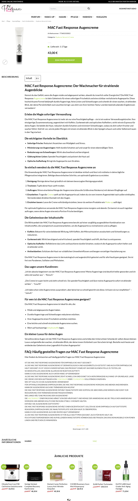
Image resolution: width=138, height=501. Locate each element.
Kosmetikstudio (127, 8)
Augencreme (39, 98)
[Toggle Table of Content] (35, 78)
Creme (50, 194)
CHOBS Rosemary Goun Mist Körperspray (79, 485)
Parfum (36, 17)
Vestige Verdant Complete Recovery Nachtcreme (32, 486)
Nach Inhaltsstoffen (28, 21)
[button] (5, 62)
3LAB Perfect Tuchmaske (102, 484)
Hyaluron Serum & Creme (43, 21)
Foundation (78, 379)
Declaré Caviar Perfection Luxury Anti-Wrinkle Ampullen (57, 486)
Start (3, 21)
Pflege (75, 17)
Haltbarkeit (33, 398)
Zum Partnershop (65, 60)
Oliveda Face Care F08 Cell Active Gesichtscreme (12, 485)
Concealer (62, 379)
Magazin (101, 17)
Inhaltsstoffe (53, 328)
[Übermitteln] (89, 9)
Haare (63, 17)
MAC (95, 441)
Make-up (50, 17)
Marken (88, 17)
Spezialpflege (16, 21)
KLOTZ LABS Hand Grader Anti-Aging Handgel (123, 486)
